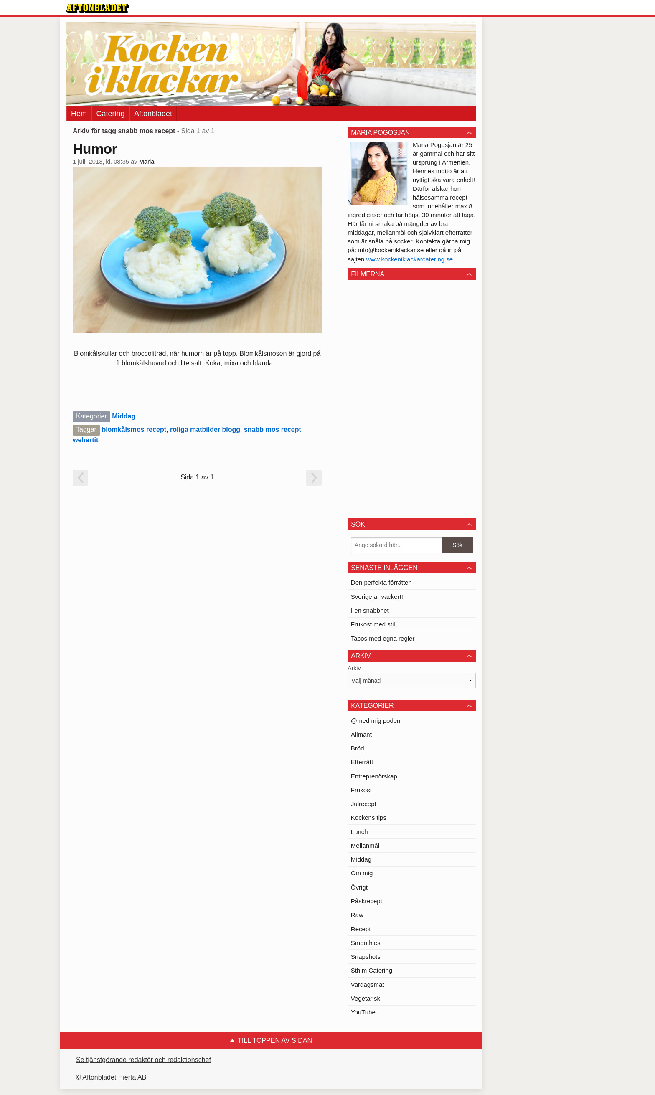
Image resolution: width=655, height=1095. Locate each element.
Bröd (357, 748)
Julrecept (363, 803)
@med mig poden (376, 720)
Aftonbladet (153, 113)
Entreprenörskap (374, 776)
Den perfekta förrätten (381, 582)
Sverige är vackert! (377, 596)
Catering (110, 113)
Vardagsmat (367, 984)
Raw (357, 914)
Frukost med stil (373, 624)
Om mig (362, 873)
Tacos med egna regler (383, 638)
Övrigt (359, 887)
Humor (95, 149)
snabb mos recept (272, 429)
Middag (123, 416)
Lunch (359, 831)
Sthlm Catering (371, 970)
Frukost (361, 789)
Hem (79, 113)
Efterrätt (362, 761)
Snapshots (366, 956)
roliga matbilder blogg (205, 429)
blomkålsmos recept (134, 429)
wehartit (85, 440)
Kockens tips (368, 817)
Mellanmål (365, 845)
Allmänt (361, 734)
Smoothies (366, 942)
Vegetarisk (365, 998)
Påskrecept (366, 901)
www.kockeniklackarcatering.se (409, 259)
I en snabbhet (370, 610)
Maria (147, 161)
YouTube (363, 1012)
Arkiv (354, 668)
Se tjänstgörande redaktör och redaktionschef (143, 1059)
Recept (361, 929)
